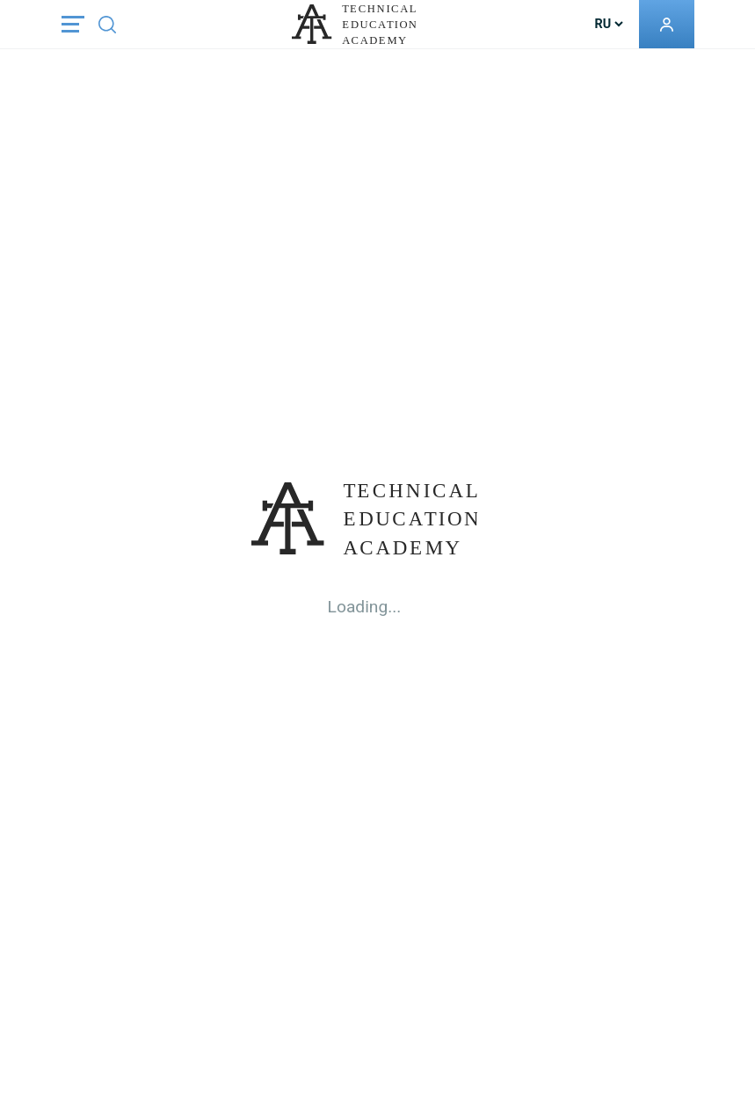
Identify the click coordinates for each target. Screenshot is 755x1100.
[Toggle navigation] (73, 24)
